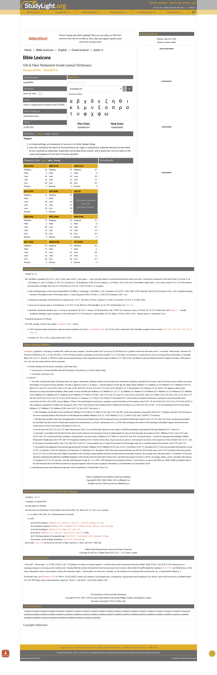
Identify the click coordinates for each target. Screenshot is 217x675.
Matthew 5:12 (142, 385)
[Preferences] (194, 12)
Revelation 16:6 (129, 463)
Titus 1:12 (104, 467)
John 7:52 (42, 436)
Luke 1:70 (104, 395)
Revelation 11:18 (115, 463)
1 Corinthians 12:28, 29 (48, 450)
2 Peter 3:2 (108, 398)
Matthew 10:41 (95, 447)
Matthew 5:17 (35, 408)
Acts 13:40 (149, 405)
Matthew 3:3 (129, 391)
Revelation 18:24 (143, 463)
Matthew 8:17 (152, 391)
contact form (155, 652)
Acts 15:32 (120, 447)
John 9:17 (82, 443)
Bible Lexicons (44, 49)
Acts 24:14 (175, 401)
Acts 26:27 (84, 408)
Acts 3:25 (93, 388)
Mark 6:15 (34, 388)
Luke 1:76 (110, 412)
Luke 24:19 (73, 443)
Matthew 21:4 (40, 395)
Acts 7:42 (77, 405)
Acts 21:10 (47, 453)
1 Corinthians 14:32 (179, 453)
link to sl (152, 647)
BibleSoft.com (123, 483)
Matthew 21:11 (164, 429)
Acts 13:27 (46, 398)
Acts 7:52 (101, 388)
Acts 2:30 (51, 401)
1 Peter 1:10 (98, 398)
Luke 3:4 (111, 395)
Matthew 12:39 (155, 385)
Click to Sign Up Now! (180, 2)
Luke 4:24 (124, 436)
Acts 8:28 (157, 401)
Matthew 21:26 (80, 412)
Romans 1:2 (76, 398)
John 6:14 (175, 429)
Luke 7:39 (57, 440)
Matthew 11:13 (165, 391)
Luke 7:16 (64, 443)
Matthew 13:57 (105, 436)
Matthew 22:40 (60, 408)
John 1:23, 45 (150, 395)
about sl (141, 647)
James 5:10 (162, 388)
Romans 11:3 (121, 388)
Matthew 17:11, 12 (118, 415)
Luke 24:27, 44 (146, 401)
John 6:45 (140, 405)
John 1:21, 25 (151, 419)
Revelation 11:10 (68, 426)
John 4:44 (132, 436)
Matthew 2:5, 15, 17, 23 (113, 391)
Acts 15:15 (56, 398)
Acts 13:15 (166, 401)
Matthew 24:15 (53, 395)
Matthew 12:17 (178, 391)
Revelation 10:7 (119, 398)
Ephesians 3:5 (76, 450)
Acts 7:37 (60, 429)
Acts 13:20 (110, 388)
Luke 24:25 (139, 395)
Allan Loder (121, 601)
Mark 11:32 (101, 412)
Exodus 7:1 (108, 355)
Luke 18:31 (129, 395)
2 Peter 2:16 (75, 401)
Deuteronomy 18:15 (97, 419)
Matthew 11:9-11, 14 (98, 415)
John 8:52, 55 (83, 388)
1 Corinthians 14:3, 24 (42, 460)
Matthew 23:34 (109, 447)
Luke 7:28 (141, 415)
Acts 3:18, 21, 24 (176, 395)
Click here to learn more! (90, 42)
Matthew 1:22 (97, 391)
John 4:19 (66, 440)
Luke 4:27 (43, 388)
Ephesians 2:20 (64, 450)
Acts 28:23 (185, 401)
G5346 (60, 104)
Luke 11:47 (62, 388)
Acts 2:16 (164, 395)
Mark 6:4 (115, 436)
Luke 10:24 (52, 388)
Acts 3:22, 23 (50, 429)
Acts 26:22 (66, 398)
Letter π (98, 49)
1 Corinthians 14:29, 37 (134, 447)
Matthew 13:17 (168, 385)
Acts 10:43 (37, 398)
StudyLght (39, 6)
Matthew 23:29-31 (183, 385)
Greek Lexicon (80, 49)
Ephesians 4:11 (89, 450)
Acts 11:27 (37, 453)
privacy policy (84, 647)
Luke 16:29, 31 (73, 408)
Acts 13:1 (162, 450)
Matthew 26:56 (66, 395)
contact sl (128, 647)
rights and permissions (108, 647)
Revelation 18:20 (102, 450)
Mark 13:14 (90, 395)
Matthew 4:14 (140, 391)
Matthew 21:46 (167, 433)
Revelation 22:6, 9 (152, 447)
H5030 (42, 506)
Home (27, 49)
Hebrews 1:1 (87, 398)
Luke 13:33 (178, 433)
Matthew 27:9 (79, 395)
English (62, 49)
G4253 (48, 104)
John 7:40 (162, 419)
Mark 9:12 (130, 415)
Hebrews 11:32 (150, 388)
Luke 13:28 (72, 388)
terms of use (66, 647)
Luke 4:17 (120, 395)
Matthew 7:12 (47, 408)
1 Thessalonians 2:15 (135, 388)
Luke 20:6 (119, 412)
